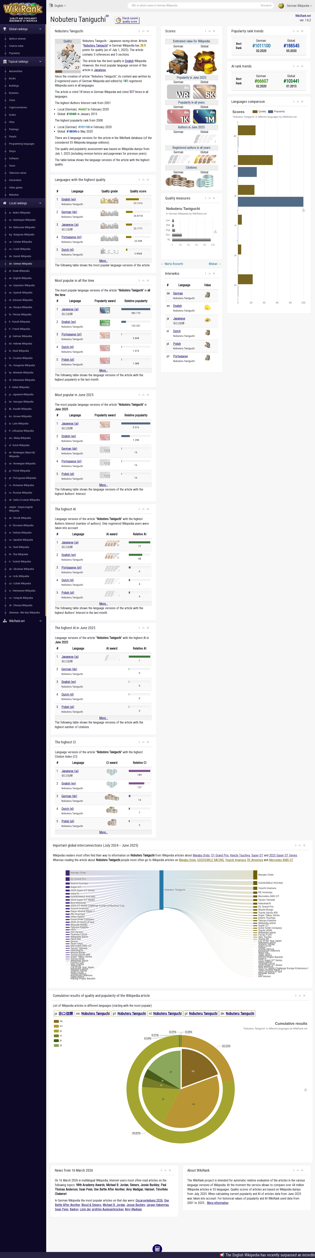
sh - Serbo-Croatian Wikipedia (24, 499)
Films (11, 122)
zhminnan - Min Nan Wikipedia (24, 612)
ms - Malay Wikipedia (20, 437)
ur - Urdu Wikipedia (19, 576)
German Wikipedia (295, 6)
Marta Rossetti (172, 264)
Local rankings (22, 203)
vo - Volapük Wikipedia (21, 597)
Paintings (14, 129)
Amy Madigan (133, 1209)
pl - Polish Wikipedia (19, 470)
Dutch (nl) (67, 250)
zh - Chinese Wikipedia (20, 605)
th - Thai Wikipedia (18, 554)
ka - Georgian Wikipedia (21, 401)
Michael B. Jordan (114, 1205)
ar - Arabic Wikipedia (19, 212)
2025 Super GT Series (283, 855)
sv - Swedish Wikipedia (21, 539)
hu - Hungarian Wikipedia (22, 365)
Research (266, 5)
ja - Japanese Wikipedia (21, 394)
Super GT (257, 855)
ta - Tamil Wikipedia (19, 547)
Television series (17, 172)
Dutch (177, 331)
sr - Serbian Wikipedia (20, 532)
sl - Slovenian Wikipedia (21, 525)
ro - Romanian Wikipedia (21, 485)
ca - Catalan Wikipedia (20, 241)
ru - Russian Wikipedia (20, 492)
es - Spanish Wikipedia (20, 292)
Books (12, 78)
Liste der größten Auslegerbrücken (102, 1209)
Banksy (74, 1209)
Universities (15, 180)
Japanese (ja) (70, 225)
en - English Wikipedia (20, 278)
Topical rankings (22, 61)
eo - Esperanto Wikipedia (22, 285)
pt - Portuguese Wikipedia (22, 477)
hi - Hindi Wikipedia (19, 350)
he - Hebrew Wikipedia (20, 343)
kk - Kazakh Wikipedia (20, 408)
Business (13, 92)
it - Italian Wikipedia (19, 387)
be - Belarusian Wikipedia (22, 227)
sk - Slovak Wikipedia (20, 517)
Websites (14, 194)
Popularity (14, 53)
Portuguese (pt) (71, 237)
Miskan (215, 264)
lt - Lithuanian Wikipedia (21, 430)
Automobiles (15, 71)
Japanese (100, 70)
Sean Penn (61, 1209)
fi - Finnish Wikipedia (19, 321)
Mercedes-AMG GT (281, 860)
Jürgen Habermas (157, 1205)
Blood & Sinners (91, 1205)
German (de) (69, 212)
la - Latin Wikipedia (19, 423)
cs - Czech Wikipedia (20, 248)
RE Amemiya (255, 860)
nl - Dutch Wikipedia (19, 445)
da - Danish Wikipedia (20, 256)
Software (13, 158)
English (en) (68, 199)
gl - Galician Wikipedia (20, 336)
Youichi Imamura (235, 860)
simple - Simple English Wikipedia (21, 509)
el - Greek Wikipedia (19, 270)
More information (217, 1203)
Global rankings (22, 29)
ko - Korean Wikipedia (20, 416)
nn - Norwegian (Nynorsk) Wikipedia (22, 454)
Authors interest (17, 38)
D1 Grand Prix (220, 855)
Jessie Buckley (135, 1205)
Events (12, 114)
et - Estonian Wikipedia (21, 299)
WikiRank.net (23, 621)
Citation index (16, 45)
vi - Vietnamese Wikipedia (22, 590)
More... (103, 261)
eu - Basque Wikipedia (20, 307)
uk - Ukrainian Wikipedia (21, 568)
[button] (139, 31)
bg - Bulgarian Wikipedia (21, 234)
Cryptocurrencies (18, 107)
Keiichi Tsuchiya (240, 855)
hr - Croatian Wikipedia (21, 358)
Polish (177, 344)
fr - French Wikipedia (19, 328)
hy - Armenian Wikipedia (21, 372)
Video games (15, 187)
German (178, 293)
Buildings (14, 85)
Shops (12, 151)
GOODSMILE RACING (210, 860)
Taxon (12, 165)
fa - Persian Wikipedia (20, 314)
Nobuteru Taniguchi (95, 45)
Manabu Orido (201, 855)
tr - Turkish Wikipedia (20, 561)
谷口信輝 (65, 1013)
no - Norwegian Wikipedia (22, 463)
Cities (12, 100)
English (57, 5)
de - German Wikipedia (20, 263)
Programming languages (21, 143)
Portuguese (180, 356)
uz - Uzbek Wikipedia (20, 583)
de (107, 16)
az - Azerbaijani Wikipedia (22, 219)
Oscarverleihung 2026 (149, 1200)
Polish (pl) (67, 360)
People (12, 136)
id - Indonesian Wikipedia (22, 379)
